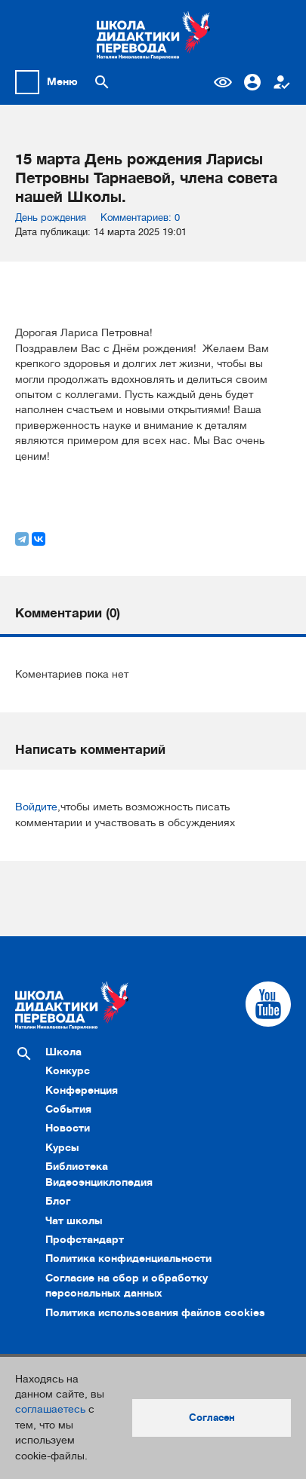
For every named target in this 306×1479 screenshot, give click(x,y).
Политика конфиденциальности (128, 1258)
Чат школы (73, 1220)
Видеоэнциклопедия (99, 1182)
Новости (67, 1128)
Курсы (62, 1147)
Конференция (81, 1090)
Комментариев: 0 (140, 217)
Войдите (36, 807)
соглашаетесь (50, 1409)
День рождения (50, 217)
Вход (252, 82)
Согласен (211, 1417)
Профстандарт (84, 1239)
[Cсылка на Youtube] (268, 1004)
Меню (62, 81)
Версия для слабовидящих (223, 82)
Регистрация (282, 82)
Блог (57, 1201)
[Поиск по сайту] (102, 82)
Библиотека (76, 1166)
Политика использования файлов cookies (155, 1312)
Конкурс (67, 1070)
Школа (63, 1052)
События (68, 1109)
